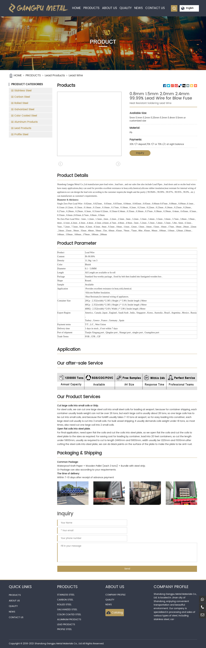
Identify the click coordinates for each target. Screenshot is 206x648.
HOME (76, 8)
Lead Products (55, 75)
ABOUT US (109, 8)
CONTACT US (155, 8)
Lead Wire (76, 75)
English (190, 8)
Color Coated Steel (69, 614)
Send (127, 569)
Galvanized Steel (67, 609)
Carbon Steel (65, 600)
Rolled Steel (64, 604)
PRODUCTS (91, 8)
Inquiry (140, 153)
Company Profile (115, 595)
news (108, 604)
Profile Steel (64, 629)
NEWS (138, 8)
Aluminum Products (69, 619)
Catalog (114, 612)
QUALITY (126, 8)
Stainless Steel (66, 595)
